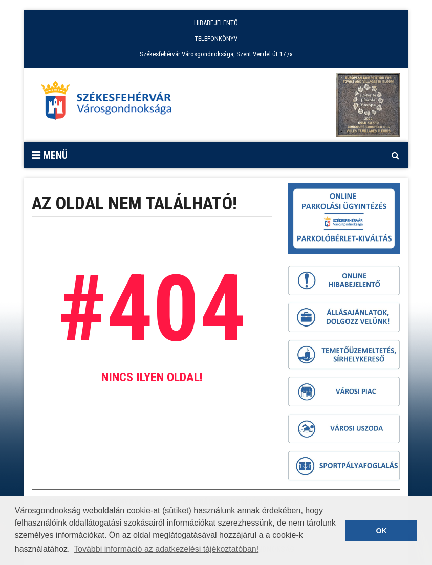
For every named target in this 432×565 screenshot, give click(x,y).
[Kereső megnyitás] (395, 155)
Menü (50, 155)
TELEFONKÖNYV (216, 38)
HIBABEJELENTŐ (216, 23)
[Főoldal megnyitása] (111, 103)
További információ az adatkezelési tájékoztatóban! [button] (166, 549)
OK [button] (381, 531)
